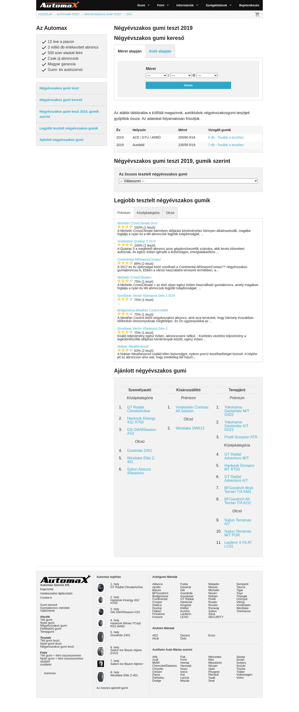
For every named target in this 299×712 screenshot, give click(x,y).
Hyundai (185, 665)
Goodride (186, 593)
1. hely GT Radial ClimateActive (126, 585)
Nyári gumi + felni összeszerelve (61, 658)
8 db (211, 137)
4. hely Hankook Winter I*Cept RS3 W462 (125, 623)
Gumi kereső (48, 605)
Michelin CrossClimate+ (134, 277)
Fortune (157, 617)
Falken (156, 611)
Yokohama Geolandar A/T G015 (236, 426)
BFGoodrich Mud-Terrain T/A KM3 (239, 490)
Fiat (182, 657)
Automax (50, 673)
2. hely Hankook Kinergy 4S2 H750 (124, 600)
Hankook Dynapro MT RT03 (239, 467)
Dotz (183, 638)
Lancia (184, 677)
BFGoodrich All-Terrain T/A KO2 (237, 501)
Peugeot (214, 672)
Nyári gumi (47, 623)
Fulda (184, 584)
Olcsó (170, 213)
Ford (183, 659)
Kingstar (185, 605)
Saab (211, 677)
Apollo (156, 587)
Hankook (186, 602)
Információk (185, 5)
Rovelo (213, 605)
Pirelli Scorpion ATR (240, 437)
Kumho (185, 611)
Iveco (184, 672)
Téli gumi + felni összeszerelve (60, 655)
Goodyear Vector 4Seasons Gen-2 (142, 328)
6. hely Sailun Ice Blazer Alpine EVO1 (126, 650)
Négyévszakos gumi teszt (57, 646)
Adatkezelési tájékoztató (56, 593)
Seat (211, 680)
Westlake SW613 (190, 428)
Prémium (123, 213)
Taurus (240, 587)
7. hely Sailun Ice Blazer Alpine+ (127, 662)
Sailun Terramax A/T (237, 522)
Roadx (212, 602)
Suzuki (240, 665)
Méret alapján (130, 51)
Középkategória (148, 213)
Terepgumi (47, 631)
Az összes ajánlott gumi (112, 688)
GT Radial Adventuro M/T (236, 456)
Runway (213, 608)
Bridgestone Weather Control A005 (142, 310)
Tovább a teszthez (230, 137)
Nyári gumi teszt (51, 643)
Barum (156, 590)
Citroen (157, 672)
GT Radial (187, 599)
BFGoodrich (160, 593)
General (185, 587)
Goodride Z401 (139, 451)
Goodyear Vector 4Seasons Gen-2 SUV (146, 295)
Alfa (154, 657)
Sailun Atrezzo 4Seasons (139, 471)
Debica (157, 605)
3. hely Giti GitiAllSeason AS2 (125, 610)
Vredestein (243, 605)
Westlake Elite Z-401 (141, 460)
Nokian (213, 596)
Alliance (157, 584)
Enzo (211, 635)
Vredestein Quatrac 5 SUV (136, 241)
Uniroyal (241, 599)
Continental (159, 599)
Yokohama (243, 611)
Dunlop (157, 608)
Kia (182, 674)
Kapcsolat (46, 589)
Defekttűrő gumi (50, 628)
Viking (240, 602)
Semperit (242, 584)
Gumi (141, 5)
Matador (213, 584)
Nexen (212, 593)
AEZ (155, 635)
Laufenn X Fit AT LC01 (238, 544)
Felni (160, 5)
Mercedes (214, 657)
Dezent (185, 635)
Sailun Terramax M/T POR (237, 533)
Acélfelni (45, 664)
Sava (211, 614)
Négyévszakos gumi (53, 625)
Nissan (212, 665)
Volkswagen (244, 674)
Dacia (156, 674)
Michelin (213, 590)
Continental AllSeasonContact (138, 259)
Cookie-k (46, 597)
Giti (182, 590)
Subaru (241, 662)
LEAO (184, 617)
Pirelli (212, 599)
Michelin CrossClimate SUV (137, 223)
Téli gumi (46, 619)
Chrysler (158, 668)
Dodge (156, 680)
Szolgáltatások (216, 5)
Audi (155, 659)
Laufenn (185, 614)
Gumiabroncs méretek (55, 608)
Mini (211, 659)
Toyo (239, 593)
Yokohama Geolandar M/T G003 (236, 411)
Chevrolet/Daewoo (164, 665)
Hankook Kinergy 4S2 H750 (141, 420)
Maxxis (213, 587)
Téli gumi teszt (50, 640)
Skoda (240, 657)
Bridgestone (160, 596)
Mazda (184, 680)
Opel (211, 668)
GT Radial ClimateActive (138, 409)
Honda (184, 662)
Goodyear (186, 596)
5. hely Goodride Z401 (120, 633)
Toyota (240, 668)
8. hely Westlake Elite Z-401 (124, 673)
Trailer (240, 672)
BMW (156, 662)
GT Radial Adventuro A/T (236, 478)
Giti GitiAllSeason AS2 (141, 431)
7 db (211, 145)
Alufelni (45, 661)
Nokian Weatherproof (132, 346)
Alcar (155, 638)
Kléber (184, 608)
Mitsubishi (215, 662)
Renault (213, 674)
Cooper (157, 602)
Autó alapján (160, 51)
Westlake (242, 608)
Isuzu (184, 668)
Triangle (241, 596)
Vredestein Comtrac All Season (192, 409)
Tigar (239, 590)
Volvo (240, 677)
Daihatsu (158, 677)
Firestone (158, 614)
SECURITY (216, 617)
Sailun (212, 611)
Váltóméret (47, 610)
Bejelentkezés (249, 5)
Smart (240, 659)
